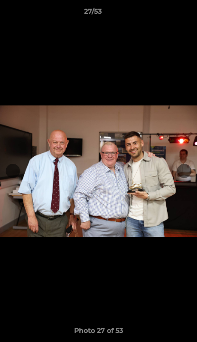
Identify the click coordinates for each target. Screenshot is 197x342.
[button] (163, 14)
